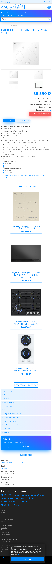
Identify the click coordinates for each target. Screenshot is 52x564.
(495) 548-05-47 (18, 463)
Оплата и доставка (7, 519)
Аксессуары (8, 432)
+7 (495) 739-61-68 (44, 2)
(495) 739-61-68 (6, 463)
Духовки (7, 399)
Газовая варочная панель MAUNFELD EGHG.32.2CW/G (26, 369)
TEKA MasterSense (10, 505)
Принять (27, 559)
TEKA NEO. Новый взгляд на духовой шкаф (23, 495)
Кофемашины (8, 406)
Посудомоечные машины (12, 414)
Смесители (7, 429)
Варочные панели (10, 391)
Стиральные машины (11, 417)
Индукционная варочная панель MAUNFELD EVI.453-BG (26, 227)
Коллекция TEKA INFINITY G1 (15, 502)
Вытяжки (7, 395)
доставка (48, 110)
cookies (18, 548)
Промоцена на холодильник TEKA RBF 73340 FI (19, 447)
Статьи (3, 515)
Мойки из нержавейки (11, 425)
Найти (49, 19)
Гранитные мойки (10, 421)
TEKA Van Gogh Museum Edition (17, 498)
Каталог (3, 512)
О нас (3, 517)
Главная (3, 510)
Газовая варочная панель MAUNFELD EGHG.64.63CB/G (26, 323)
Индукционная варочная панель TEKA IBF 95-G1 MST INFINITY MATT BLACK (26, 275)
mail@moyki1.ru (6, 468)
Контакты (4, 521)
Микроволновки (9, 402)
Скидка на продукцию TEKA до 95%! (15, 442)
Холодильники (9, 410)
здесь (19, 554)
